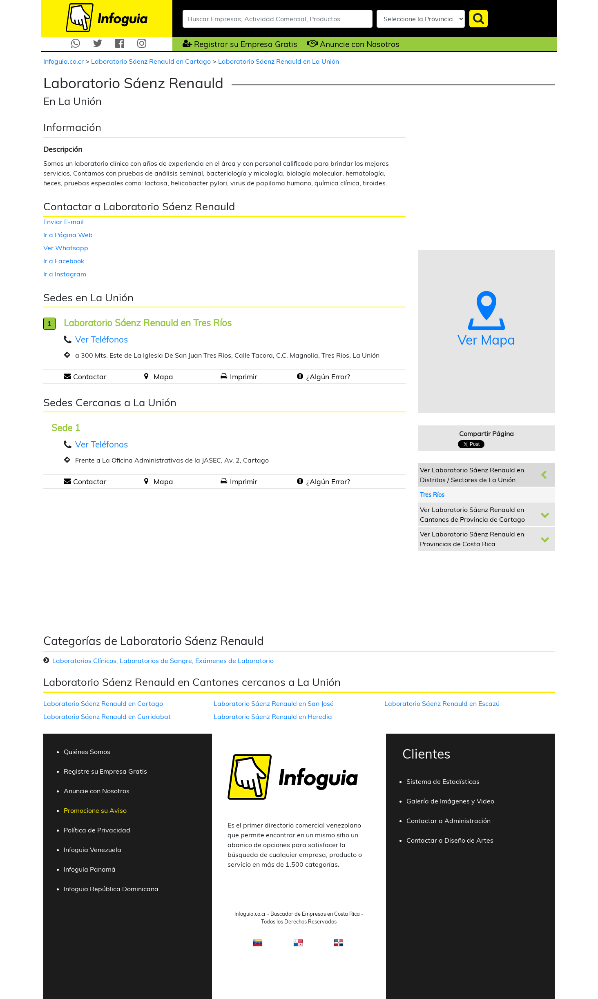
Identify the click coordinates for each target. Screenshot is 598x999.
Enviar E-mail (63, 222)
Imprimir (243, 376)
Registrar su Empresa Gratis (245, 44)
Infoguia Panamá (90, 869)
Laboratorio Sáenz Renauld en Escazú (442, 703)
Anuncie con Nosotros (359, 44)
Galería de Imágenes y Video (450, 801)
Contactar (89, 376)
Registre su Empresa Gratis (105, 771)
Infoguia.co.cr (64, 61)
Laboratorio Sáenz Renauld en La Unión (278, 61)
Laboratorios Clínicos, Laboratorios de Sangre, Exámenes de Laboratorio (163, 660)
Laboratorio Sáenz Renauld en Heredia (273, 716)
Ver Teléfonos (101, 339)
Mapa (163, 376)
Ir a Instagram (64, 274)
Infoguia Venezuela (92, 849)
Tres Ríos (432, 494)
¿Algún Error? (328, 376)
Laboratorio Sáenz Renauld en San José (274, 703)
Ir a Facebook (63, 261)
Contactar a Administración (448, 821)
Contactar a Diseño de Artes (449, 840)
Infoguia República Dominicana (111, 889)
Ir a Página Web (68, 235)
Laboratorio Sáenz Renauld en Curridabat (107, 716)
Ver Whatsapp (65, 248)
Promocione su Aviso (95, 810)
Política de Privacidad (97, 830)
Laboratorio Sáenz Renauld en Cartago (151, 61)
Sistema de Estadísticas (443, 781)
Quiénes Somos (87, 752)
